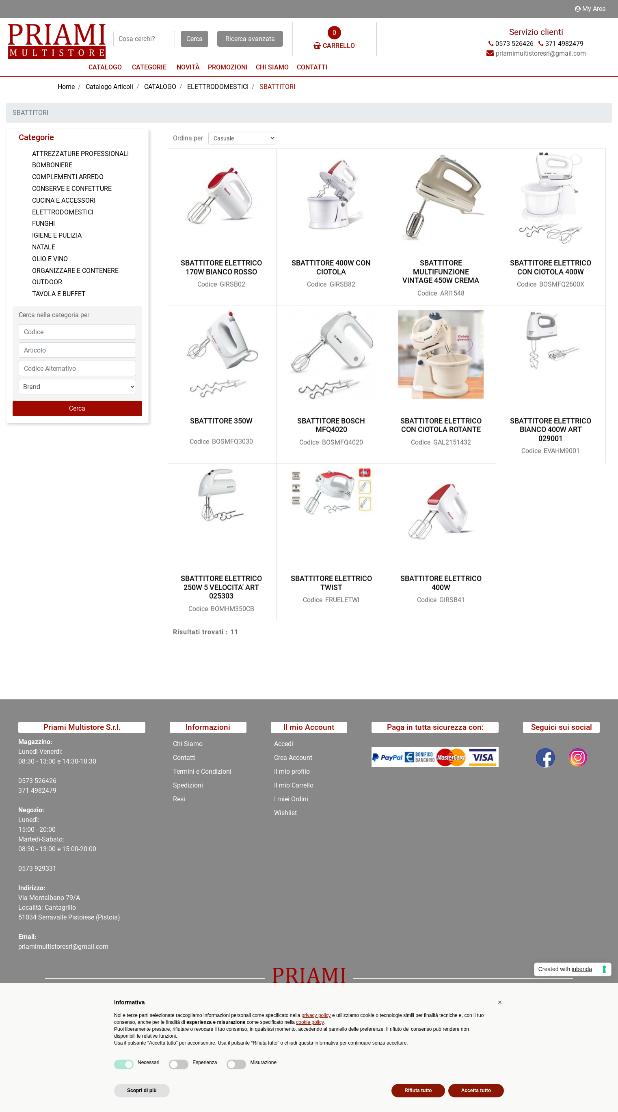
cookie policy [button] (310, 1022)
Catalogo (105, 67)
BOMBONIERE (52, 165)
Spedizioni (188, 785)
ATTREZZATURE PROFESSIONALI (80, 154)
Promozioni (228, 67)
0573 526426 (37, 781)
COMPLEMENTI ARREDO (68, 177)
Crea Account (293, 758)
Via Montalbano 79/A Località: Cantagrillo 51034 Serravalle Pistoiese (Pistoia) (69, 907)
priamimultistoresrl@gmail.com (63, 946)
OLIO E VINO (50, 259)
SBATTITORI (277, 87)
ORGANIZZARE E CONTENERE (75, 271)
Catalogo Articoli (109, 87)
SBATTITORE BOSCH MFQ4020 (331, 421)
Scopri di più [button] (142, 1090)
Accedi (283, 744)
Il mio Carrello (293, 785)
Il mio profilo (292, 771)
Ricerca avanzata (250, 39)
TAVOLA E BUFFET (59, 294)
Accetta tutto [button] (476, 1090)
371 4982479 (37, 790)
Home (66, 87)
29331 (47, 868)
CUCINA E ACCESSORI (63, 200)
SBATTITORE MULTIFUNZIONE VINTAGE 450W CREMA (440, 268)
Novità (188, 67)
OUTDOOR (47, 282)
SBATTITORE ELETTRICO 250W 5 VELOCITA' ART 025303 (221, 583)
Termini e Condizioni (202, 771)
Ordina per (188, 134)
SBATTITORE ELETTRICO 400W (441, 578)
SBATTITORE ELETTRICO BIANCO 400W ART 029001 (550, 425)
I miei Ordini (291, 799)
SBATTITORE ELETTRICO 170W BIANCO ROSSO (221, 263)
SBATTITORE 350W (221, 416)
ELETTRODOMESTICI (217, 87)
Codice (207, 280)
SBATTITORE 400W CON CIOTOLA (331, 263)
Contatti (312, 67)
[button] (194, 39)
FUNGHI (43, 223)
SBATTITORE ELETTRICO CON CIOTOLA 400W (550, 263)
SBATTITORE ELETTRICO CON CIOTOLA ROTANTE (441, 421)
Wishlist (285, 813)
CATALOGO (160, 87)
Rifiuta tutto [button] (418, 1090)
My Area (590, 9)
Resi (179, 799)
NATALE (43, 247)
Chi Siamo (272, 67)
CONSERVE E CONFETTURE (72, 189)
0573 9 (28, 868)
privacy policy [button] (316, 1015)
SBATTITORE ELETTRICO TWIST (331, 578)
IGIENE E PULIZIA (57, 235)
